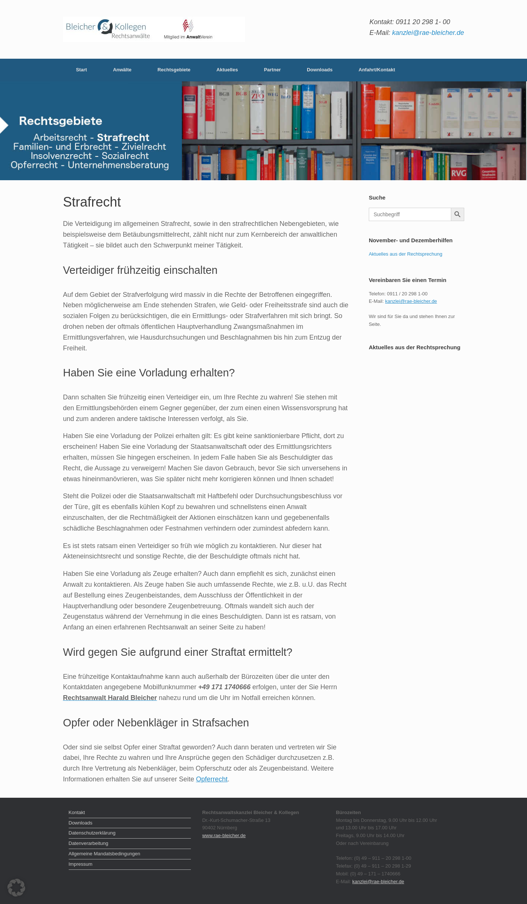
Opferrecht (212, 779)
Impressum (80, 864)
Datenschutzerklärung (92, 833)
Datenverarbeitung (88, 843)
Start (81, 69)
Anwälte (122, 69)
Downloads (319, 69)
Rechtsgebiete (174, 69)
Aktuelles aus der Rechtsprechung (405, 254)
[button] (16, 887)
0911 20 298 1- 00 (423, 22)
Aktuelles (227, 69)
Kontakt (77, 812)
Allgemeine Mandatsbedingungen (104, 853)
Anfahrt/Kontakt (377, 69)
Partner (272, 69)
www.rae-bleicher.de (223, 835)
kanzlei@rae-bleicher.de (428, 32)
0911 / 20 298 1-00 (407, 294)
